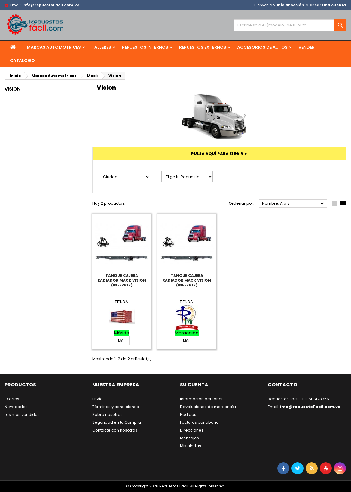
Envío (97, 399)
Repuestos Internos (145, 47)
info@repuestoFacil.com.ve (50, 5)
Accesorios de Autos (262, 47)
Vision (12, 88)
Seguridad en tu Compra (116, 422)
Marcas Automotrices (54, 47)
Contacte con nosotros (114, 430)
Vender (306, 47)
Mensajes (189, 438)
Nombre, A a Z (294, 203)
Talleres (101, 47)
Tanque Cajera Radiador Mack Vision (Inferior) (122, 280)
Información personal (201, 399)
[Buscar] (290, 25)
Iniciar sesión (290, 5)
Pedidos (188, 414)
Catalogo (22, 60)
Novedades (16, 407)
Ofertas (12, 399)
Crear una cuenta (328, 5)
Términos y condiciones (115, 407)
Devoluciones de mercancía (208, 407)
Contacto (282, 384)
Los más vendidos (22, 414)
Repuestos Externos (202, 47)
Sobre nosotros (107, 414)
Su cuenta (194, 384)
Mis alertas (190, 446)
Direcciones (191, 430)
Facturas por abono (199, 422)
